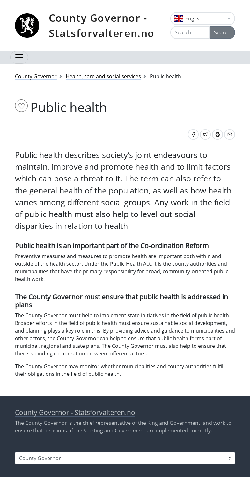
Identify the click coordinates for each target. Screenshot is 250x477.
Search (222, 32)
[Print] (217, 134)
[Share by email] (229, 134)
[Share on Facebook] (193, 134)
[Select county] (125, 458)
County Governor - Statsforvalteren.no (102, 25)
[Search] (190, 32)
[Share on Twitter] (205, 134)
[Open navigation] (19, 57)
